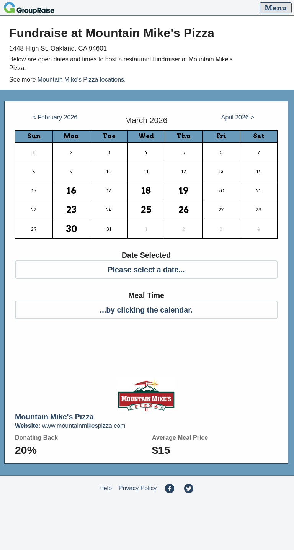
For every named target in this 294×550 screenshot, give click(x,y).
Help (105, 488)
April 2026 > (237, 117)
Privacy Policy (138, 488)
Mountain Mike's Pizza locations (81, 79)
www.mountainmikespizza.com (70, 425)
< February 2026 (54, 117)
